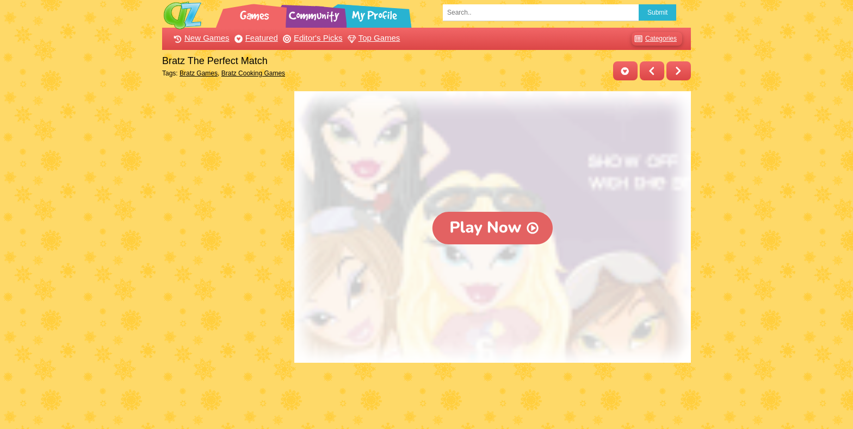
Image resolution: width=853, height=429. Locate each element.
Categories (654, 39)
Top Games (372, 37)
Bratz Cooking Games (253, 73)
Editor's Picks (311, 37)
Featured (255, 37)
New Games (200, 37)
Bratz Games (199, 73)
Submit (657, 12)
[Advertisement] (225, 254)
